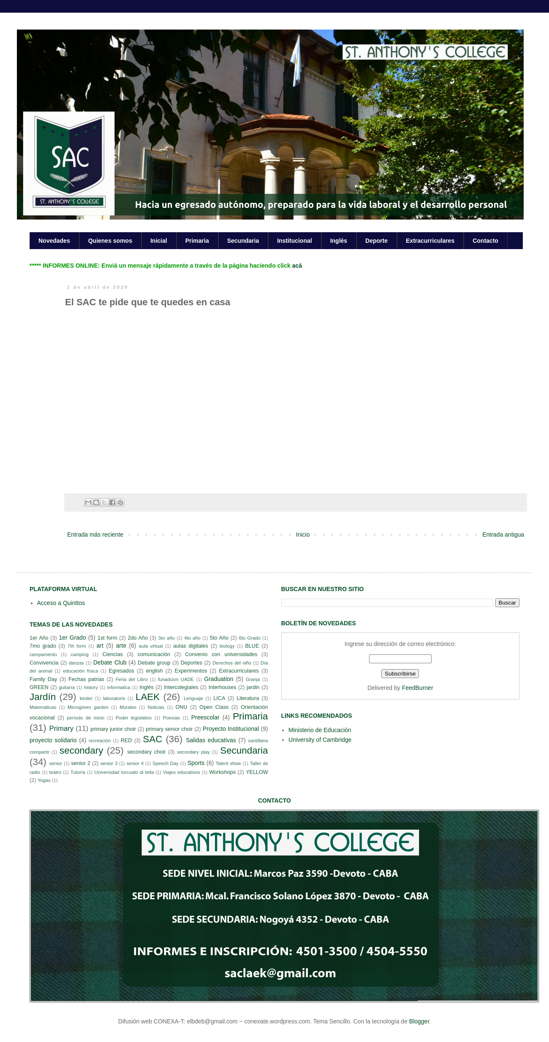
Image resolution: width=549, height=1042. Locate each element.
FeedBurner (417, 687)
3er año (166, 637)
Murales (128, 707)
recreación (100, 740)
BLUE (252, 646)
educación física (80, 670)
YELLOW (257, 772)
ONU (182, 707)
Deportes (191, 663)
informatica (118, 687)
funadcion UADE (176, 679)
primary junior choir (113, 729)
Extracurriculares (430, 240)
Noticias (155, 707)
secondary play (193, 751)
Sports (196, 763)
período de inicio (86, 717)
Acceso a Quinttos (61, 603)
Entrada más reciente (95, 534)
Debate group (154, 663)
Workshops (222, 772)
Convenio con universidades (221, 654)
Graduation (218, 679)
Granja (253, 679)
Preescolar (205, 717)
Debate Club (110, 662)
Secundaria (243, 240)
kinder (86, 698)
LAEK (148, 697)
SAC (152, 739)
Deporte (376, 240)
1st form (107, 638)
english (154, 671)
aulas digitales (190, 646)
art (100, 645)
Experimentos (191, 671)
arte (121, 645)
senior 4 (134, 763)
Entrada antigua (503, 534)
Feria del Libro (132, 679)
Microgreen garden (88, 707)
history (91, 687)
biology (227, 646)
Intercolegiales (181, 687)
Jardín (43, 697)
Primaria (197, 240)
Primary (61, 729)
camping (79, 654)
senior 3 (109, 763)
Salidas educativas (211, 740)
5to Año (219, 638)
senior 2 (80, 763)
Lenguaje (193, 698)
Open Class (213, 707)
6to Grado (250, 637)
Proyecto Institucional (231, 728)
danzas (76, 662)
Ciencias (112, 654)
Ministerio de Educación (319, 730)
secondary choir (146, 752)
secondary (81, 750)
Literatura (247, 698)
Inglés (338, 240)
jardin (253, 687)
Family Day (43, 679)
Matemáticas (43, 707)
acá (297, 265)
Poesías (171, 717)
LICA (219, 698)
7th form (77, 646)
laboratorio (114, 698)
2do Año (137, 638)
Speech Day (165, 763)
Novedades (54, 240)
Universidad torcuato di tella (124, 772)
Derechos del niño (231, 662)
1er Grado (72, 637)
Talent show (228, 763)
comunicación (154, 654)
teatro (55, 772)
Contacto (485, 240)
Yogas (44, 780)
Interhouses (222, 687)
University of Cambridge (319, 739)
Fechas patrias (86, 679)
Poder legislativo (134, 717)
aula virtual (151, 646)
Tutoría (78, 772)
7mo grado (43, 646)
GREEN (39, 687)
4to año (192, 637)
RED (126, 741)
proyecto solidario (53, 740)
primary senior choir (169, 729)
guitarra (67, 687)
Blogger (419, 1021)
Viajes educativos (181, 772)
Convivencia (44, 663)
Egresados (121, 671)
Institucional (294, 240)
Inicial (158, 240)
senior (55, 763)
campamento (43, 654)
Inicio (303, 534)
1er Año (39, 638)
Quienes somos (110, 240)
